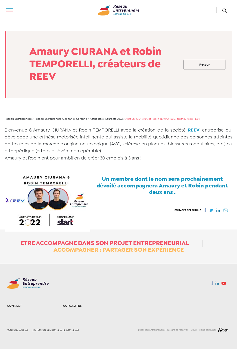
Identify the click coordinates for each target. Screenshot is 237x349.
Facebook (212, 284)
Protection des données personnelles (55, 330)
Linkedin (217, 284)
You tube (223, 284)
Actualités (72, 306)
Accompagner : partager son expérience (118, 250)
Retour (204, 65)
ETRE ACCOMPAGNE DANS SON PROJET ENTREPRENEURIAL (104, 243)
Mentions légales (17, 330)
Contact (14, 306)
